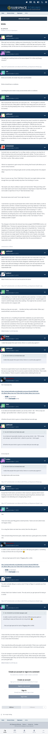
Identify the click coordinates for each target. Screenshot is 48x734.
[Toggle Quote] (4, 355)
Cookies (36, 724)
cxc (7, 71)
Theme (24, 724)
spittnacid (5, 28)
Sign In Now (24, 696)
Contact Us (30, 724)
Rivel (7, 336)
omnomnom (10, 146)
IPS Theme (12, 724)
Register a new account (24, 686)
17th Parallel (11, 398)
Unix (7, 96)
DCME (6, 396)
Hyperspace (14, 30)
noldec (8, 52)
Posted (12, 38)
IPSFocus (19, 724)
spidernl (8, 273)
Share (11, 707)
